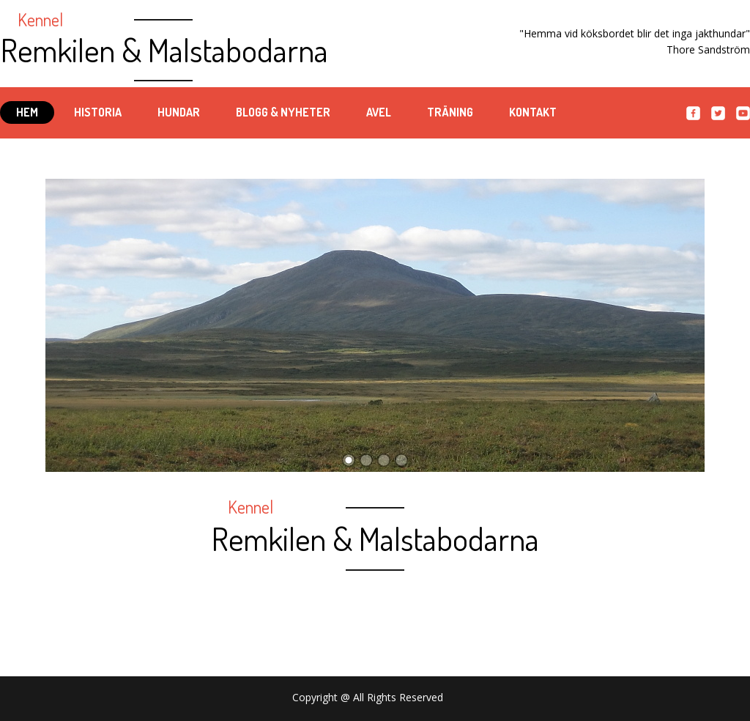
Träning (450, 112)
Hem (27, 112)
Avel (378, 112)
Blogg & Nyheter (283, 112)
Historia (98, 112)
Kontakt (533, 112)
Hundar (178, 112)
